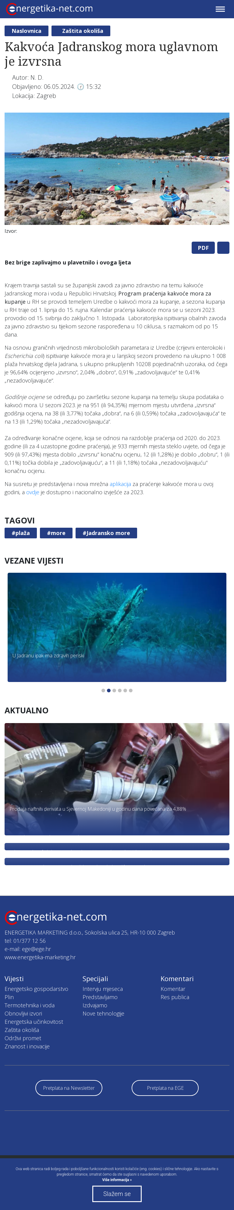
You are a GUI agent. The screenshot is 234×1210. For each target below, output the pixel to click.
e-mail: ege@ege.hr (28, 949)
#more (56, 533)
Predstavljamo (100, 997)
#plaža (21, 533)
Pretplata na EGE (165, 1088)
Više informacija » (117, 1180)
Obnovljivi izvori (23, 1013)
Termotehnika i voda (30, 1005)
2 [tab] (109, 690)
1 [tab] (103, 690)
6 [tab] (131, 690)
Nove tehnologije (103, 1013)
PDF (203, 247)
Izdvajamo (95, 1005)
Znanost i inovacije (27, 1046)
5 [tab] (125, 690)
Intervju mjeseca (103, 988)
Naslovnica (26, 30)
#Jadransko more (106, 533)
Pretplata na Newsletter (69, 1088)
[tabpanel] (117, 175)
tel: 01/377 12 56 (25, 940)
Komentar (173, 988)
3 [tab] (114, 690)
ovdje (32, 492)
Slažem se (117, 1194)
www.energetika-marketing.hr (40, 957)
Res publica (175, 997)
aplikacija (120, 484)
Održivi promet (23, 1038)
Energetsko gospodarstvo (36, 988)
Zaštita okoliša (82, 30)
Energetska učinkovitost (34, 1021)
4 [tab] (120, 690)
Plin (9, 997)
